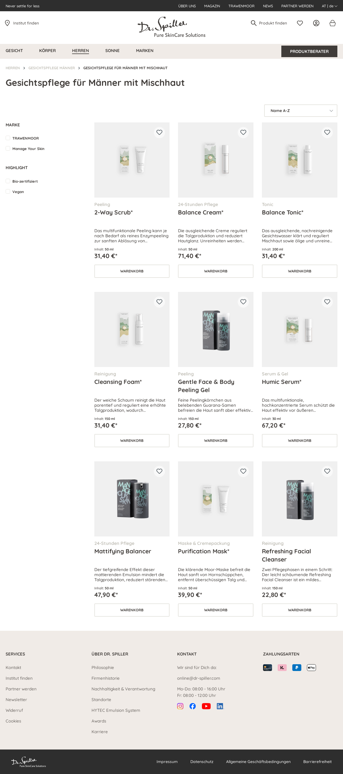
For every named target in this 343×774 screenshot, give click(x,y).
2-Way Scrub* (113, 212)
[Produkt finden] (273, 23)
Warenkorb (132, 271)
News (268, 6)
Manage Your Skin (28, 148)
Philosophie (103, 667)
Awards (99, 721)
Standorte (101, 699)
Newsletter (16, 699)
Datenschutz (201, 761)
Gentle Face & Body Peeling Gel (206, 385)
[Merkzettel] (301, 23)
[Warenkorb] (332, 23)
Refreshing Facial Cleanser (286, 555)
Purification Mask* (204, 551)
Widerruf (14, 710)
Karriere (100, 731)
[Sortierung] (300, 110)
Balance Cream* (201, 212)
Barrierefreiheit (317, 761)
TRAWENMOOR (25, 138)
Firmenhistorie (106, 678)
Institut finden (26, 23)
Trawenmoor (241, 6)
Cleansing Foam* (118, 381)
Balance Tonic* (283, 212)
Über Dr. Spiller (110, 654)
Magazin (212, 6)
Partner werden (297, 6)
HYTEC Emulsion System (116, 710)
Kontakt (13, 667)
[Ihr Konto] (317, 23)
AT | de (329, 6)
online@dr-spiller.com (198, 678)
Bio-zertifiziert (25, 181)
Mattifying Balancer (122, 551)
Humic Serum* (282, 381)
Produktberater (309, 51)
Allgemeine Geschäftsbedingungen (258, 761)
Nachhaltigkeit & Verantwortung (123, 689)
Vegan (18, 191)
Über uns (187, 6)
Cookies (13, 721)
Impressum (167, 761)
